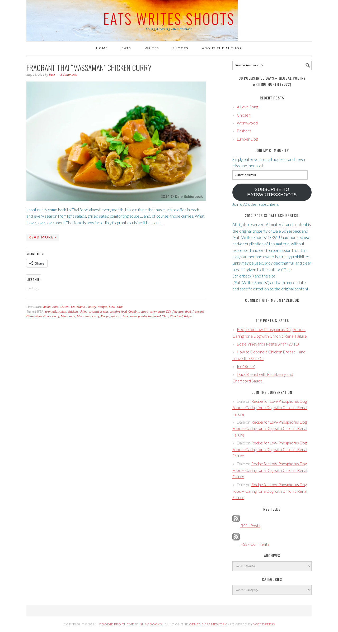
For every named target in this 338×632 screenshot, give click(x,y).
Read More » (43, 237)
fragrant (198, 311)
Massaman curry (88, 316)
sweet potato (138, 316)
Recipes (102, 307)
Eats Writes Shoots (169, 18)
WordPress (264, 624)
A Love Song (247, 106)
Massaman (68, 316)
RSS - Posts (246, 525)
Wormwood (247, 123)
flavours (178, 311)
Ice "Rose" (246, 366)
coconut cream (98, 311)
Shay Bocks (151, 624)
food (188, 311)
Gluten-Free (67, 307)
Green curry (51, 316)
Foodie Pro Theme (116, 624)
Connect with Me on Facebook (272, 300)
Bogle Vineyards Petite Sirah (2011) (268, 344)
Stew (112, 307)
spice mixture (119, 316)
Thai (119, 307)
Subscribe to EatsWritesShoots (272, 192)
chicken (73, 311)
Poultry (91, 307)
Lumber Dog (247, 139)
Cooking (133, 311)
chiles (83, 311)
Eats (55, 307)
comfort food (118, 311)
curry (144, 311)
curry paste (157, 311)
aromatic (51, 311)
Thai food (176, 316)
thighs (188, 316)
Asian (47, 307)
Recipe (105, 316)
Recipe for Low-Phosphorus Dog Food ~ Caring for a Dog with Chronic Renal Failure (269, 407)
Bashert (244, 130)
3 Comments (68, 74)
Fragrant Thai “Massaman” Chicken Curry (89, 67)
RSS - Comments (250, 544)
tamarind (154, 316)
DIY (168, 311)
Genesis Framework (208, 624)
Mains (81, 307)
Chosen (244, 115)
